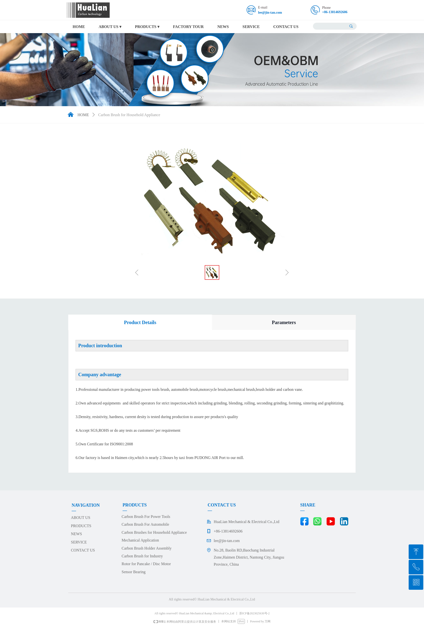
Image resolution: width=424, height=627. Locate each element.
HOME (83, 115)
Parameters (284, 322)
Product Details (140, 322)
